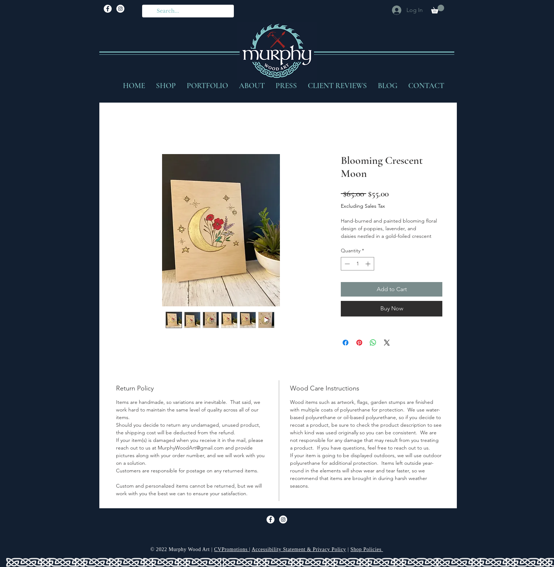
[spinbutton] (357, 263)
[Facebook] (108, 9)
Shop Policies (366, 549)
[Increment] (368, 263)
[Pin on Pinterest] (359, 342)
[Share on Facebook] (345, 342)
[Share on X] (387, 342)
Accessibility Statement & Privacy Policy (299, 549)
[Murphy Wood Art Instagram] (120, 9)
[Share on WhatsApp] (373, 342)
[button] (437, 9)
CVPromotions (231, 549)
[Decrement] (346, 263)
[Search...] (188, 11)
